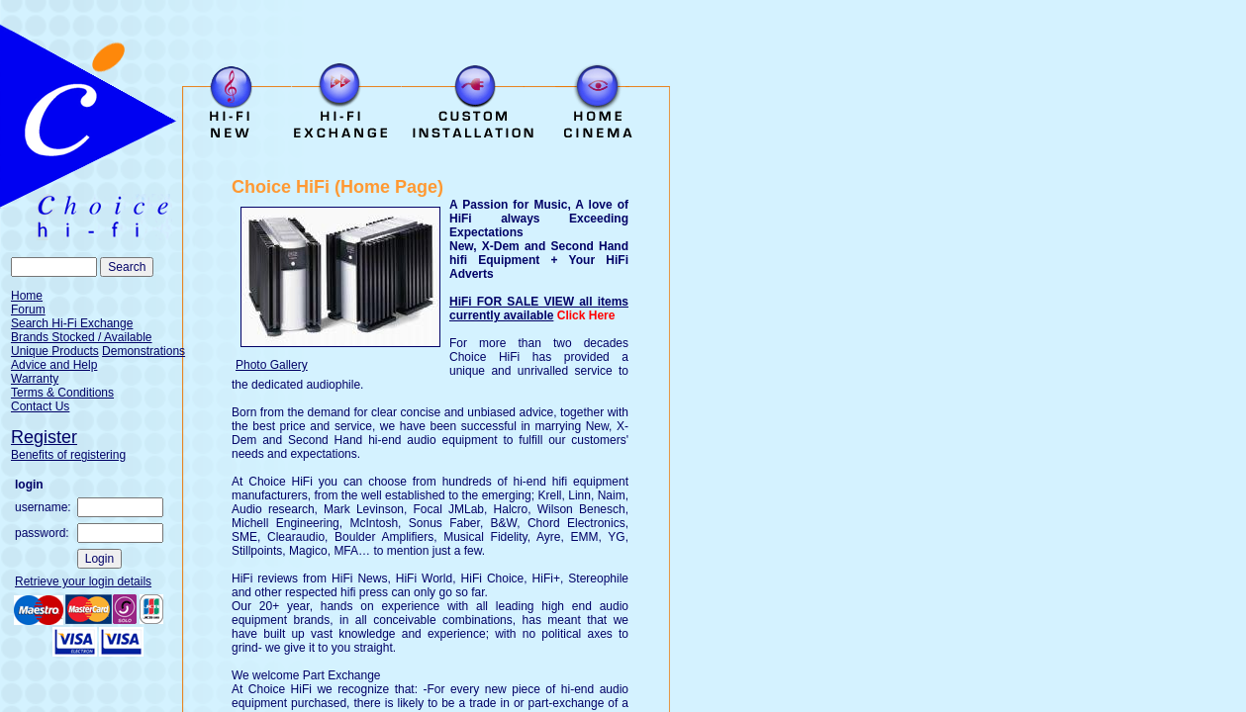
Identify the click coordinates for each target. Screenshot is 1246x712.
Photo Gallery (272, 365)
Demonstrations (143, 351)
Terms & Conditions (62, 393)
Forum (28, 309)
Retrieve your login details (83, 581)
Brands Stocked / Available (81, 337)
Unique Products (55, 351)
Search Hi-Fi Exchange (72, 323)
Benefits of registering (68, 455)
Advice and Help (54, 365)
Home (27, 296)
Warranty (34, 379)
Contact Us (40, 406)
